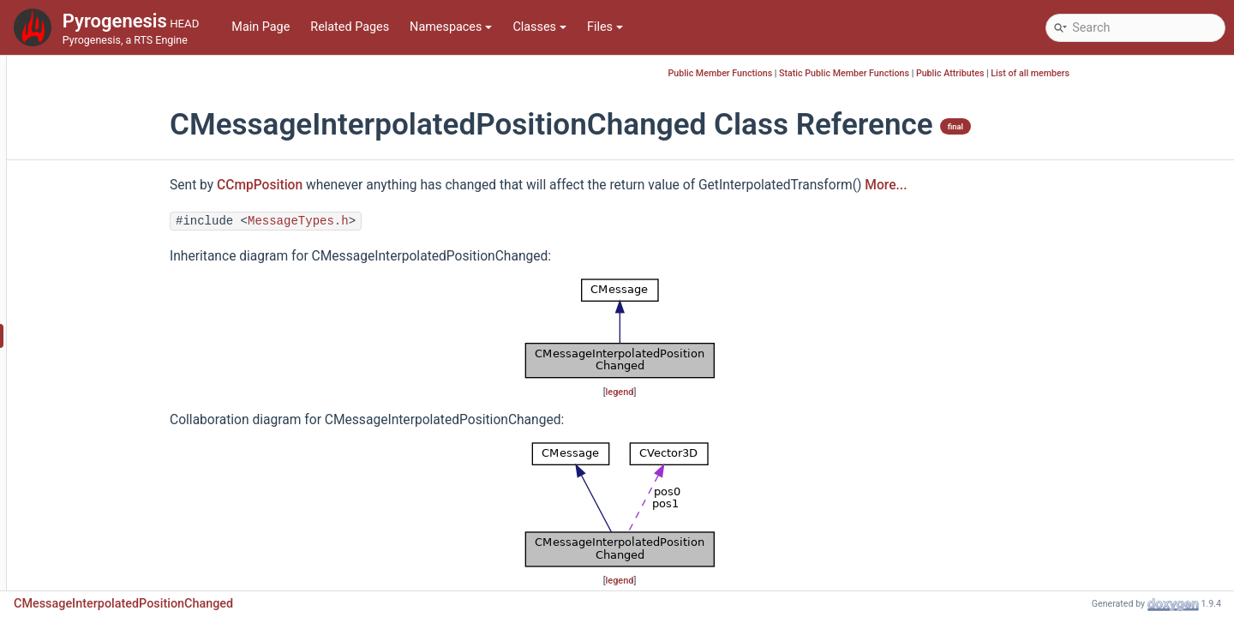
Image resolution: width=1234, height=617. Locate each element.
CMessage (87, 155)
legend (724, 392)
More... (990, 185)
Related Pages (349, 27)
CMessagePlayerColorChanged (143, 515)
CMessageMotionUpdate (126, 387)
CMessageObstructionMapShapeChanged (173, 438)
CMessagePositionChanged (134, 541)
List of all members (1134, 73)
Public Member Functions (825, 73)
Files (605, 27)
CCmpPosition (364, 185)
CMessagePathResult (117, 489)
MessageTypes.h (402, 221)
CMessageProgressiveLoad (133, 567)
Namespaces (451, 27)
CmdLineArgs (95, 104)
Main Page (260, 27)
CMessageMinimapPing (123, 361)
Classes (539, 27)
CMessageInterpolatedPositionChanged (168, 335)
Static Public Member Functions (949, 73)
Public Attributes (1055, 73)
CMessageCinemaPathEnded (138, 181)
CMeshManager (102, 130)
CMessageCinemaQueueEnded (143, 207)
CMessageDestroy (108, 284)
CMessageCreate (105, 232)
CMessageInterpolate (117, 310)
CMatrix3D (87, 78)
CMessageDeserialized (120, 258)
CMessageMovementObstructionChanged (173, 412)
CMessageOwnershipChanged (141, 464)
